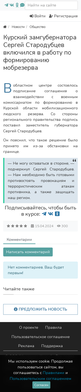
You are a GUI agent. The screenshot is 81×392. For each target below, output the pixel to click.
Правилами (53, 372)
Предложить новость (40, 309)
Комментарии (19, 239)
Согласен (41, 385)
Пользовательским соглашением (40, 378)
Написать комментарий (28, 251)
